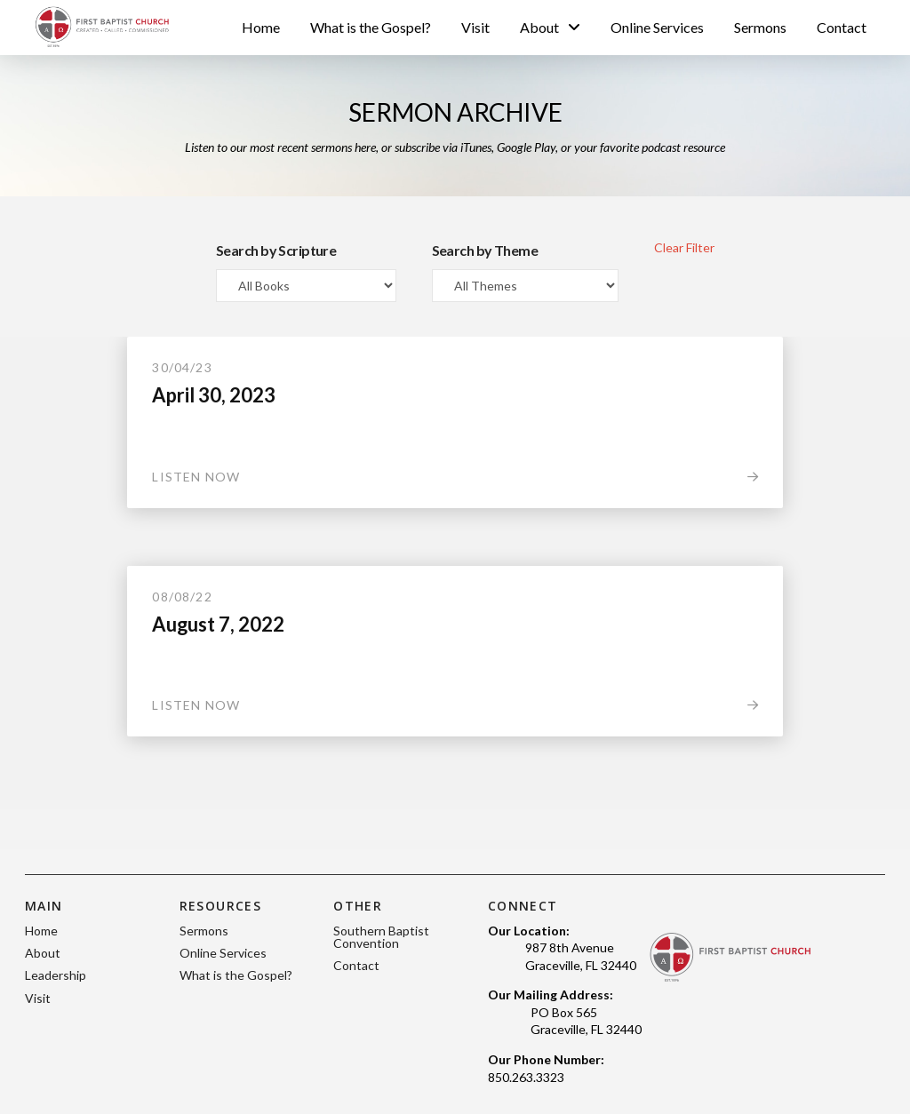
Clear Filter (684, 247)
